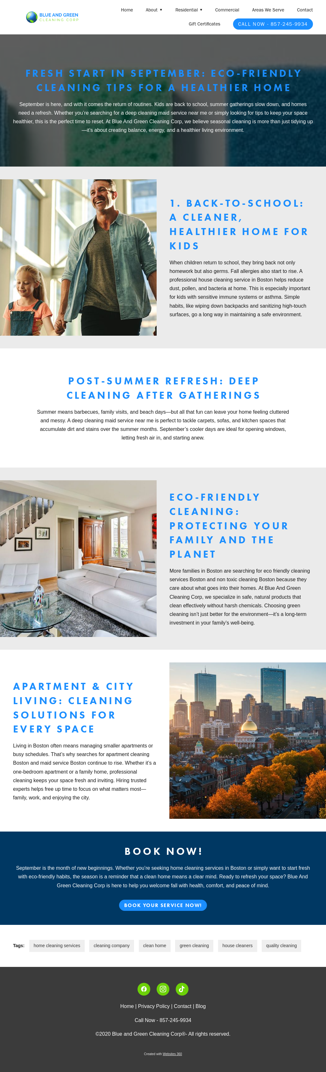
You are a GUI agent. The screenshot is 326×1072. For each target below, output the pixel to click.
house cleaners (238, 945)
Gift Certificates (204, 24)
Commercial (227, 10)
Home (127, 10)
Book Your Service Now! (163, 905)
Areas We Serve (268, 10)
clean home (154, 945)
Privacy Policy (154, 1006)
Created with (163, 1054)
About (154, 10)
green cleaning (194, 945)
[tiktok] (182, 989)
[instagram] (163, 989)
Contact (305, 10)
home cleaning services (57, 945)
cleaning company (112, 945)
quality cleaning (281, 945)
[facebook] (144, 989)
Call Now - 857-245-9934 (273, 24)
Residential (188, 10)
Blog (200, 1006)
